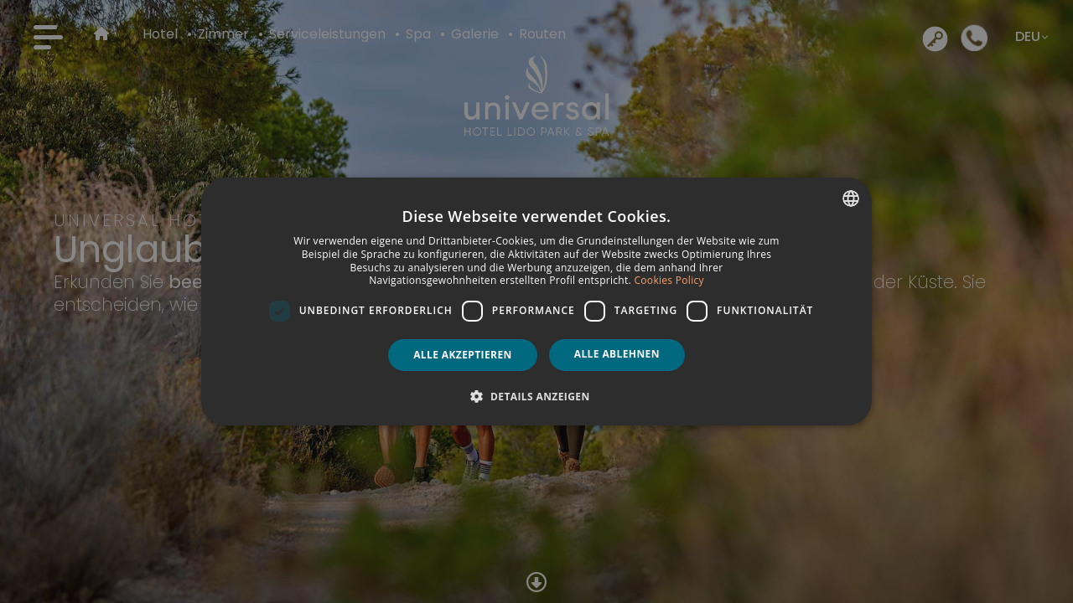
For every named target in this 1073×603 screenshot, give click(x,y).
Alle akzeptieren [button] (462, 355)
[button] (536, 396)
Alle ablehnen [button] (617, 354)
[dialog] (536, 301)
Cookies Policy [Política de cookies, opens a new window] (668, 280)
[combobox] (850, 198)
